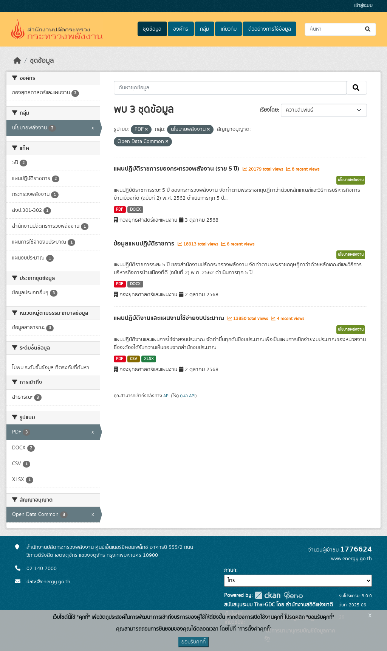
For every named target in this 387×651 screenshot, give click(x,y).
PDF (119, 210)
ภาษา (230, 570)
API (166, 395)
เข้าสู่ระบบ (363, 5)
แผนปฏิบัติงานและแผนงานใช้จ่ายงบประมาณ (170, 318)
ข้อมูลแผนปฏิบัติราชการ (145, 244)
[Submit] (368, 29)
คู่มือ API (187, 395)
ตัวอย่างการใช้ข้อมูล (269, 29)
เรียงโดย (269, 110)
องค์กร (180, 29)
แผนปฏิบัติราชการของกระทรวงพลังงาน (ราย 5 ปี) (177, 169)
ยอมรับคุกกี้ (193, 642)
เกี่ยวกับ (229, 29)
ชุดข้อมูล (152, 29)
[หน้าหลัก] (17, 61)
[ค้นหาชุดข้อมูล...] (340, 29)
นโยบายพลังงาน (351, 180)
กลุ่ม (204, 29)
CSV (133, 359)
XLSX (149, 359)
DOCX (135, 210)
